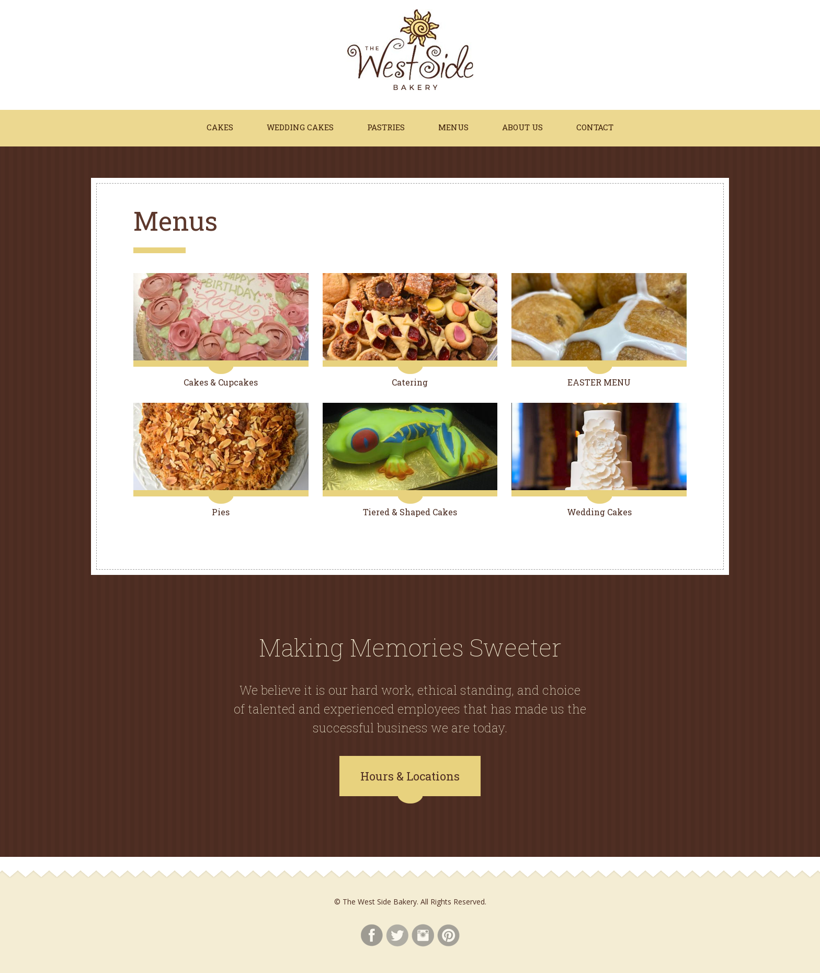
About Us (522, 127)
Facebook (371, 935)
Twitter (397, 935)
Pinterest (448, 935)
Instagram (423, 935)
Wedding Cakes (300, 127)
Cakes (220, 127)
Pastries (386, 127)
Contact (594, 127)
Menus (453, 127)
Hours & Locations (410, 776)
